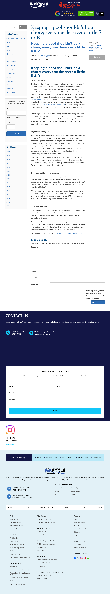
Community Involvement (15, 31)
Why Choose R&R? (80, 532)
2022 (8, 159)
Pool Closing (14, 532)
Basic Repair (41, 542)
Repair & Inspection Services (46, 532)
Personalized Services (44, 566)
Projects (26, 499)
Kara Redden (97, 38)
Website (34, 276)
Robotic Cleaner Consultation (19, 569)
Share (97, 49)
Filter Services (41, 507)
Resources (77, 507)
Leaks (8, 50)
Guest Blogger (44, 48)
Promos (76, 526)
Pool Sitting (13, 558)
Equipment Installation (17, 536)
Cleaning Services (16, 555)
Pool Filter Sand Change (44, 510)
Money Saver (11, 58)
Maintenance (11, 54)
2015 (8, 186)
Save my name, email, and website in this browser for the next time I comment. (95, 287)
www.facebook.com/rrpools (54, 97)
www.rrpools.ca (38, 92)
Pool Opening (14, 529)
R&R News (10, 65)
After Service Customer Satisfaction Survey (51, 563)
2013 (8, 194)
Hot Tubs (9, 46)
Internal (82, 499)
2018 (8, 175)
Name (34, 264)
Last (18, 109)
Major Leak (40, 526)
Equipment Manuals (80, 513)
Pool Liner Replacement (17, 539)
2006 (8, 198)
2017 (8, 179)
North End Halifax (67, 448)
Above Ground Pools (16, 517)
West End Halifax (83, 448)
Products (9, 62)
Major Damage (41, 523)
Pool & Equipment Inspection (46, 535)
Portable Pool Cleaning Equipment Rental (20, 565)
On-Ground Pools (15, 513)
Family (94, 40)
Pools (11, 507)
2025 (8, 148)
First (8, 109)
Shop (66, 499)
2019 (8, 171)
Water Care (10, 77)
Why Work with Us (46, 499)
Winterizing (10, 85)
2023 (8, 156)
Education (77, 523)
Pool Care (77, 517)
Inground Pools (14, 510)
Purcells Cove (97, 448)
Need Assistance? (85, 5)
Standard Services (15, 526)
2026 (8, 144)
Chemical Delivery (15, 545)
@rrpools (10, 436)
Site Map (99, 499)
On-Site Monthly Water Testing (19, 561)
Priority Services (42, 570)
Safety (8, 69)
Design (9, 34)
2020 (8, 167)
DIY (90, 40)
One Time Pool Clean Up (17, 575)
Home (10, 499)
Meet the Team (78, 536)
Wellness (9, 81)
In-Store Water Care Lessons (45, 554)
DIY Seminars (41, 557)
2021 (8, 163)
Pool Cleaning (14, 572)
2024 (8, 152)
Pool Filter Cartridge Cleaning (46, 513)
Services (9, 73)
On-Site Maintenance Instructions (20, 548)
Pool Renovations (15, 542)
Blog (75, 510)
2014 (8, 190)
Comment (36, 239)
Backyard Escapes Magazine (69, 225)
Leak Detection (41, 538)
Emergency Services (43, 520)
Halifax (39, 448)
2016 (8, 183)
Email (34, 270)
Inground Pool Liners (16, 520)
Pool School (41, 548)
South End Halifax (51, 448)
